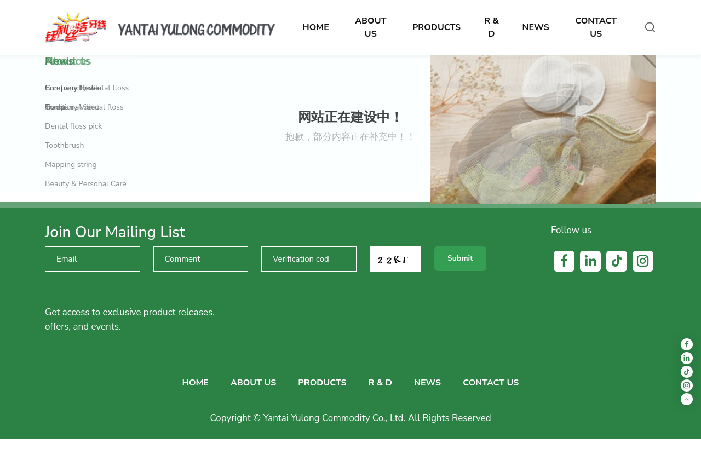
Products (322, 383)
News (427, 383)
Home (195, 383)
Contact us (491, 383)
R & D (380, 383)
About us (253, 383)
